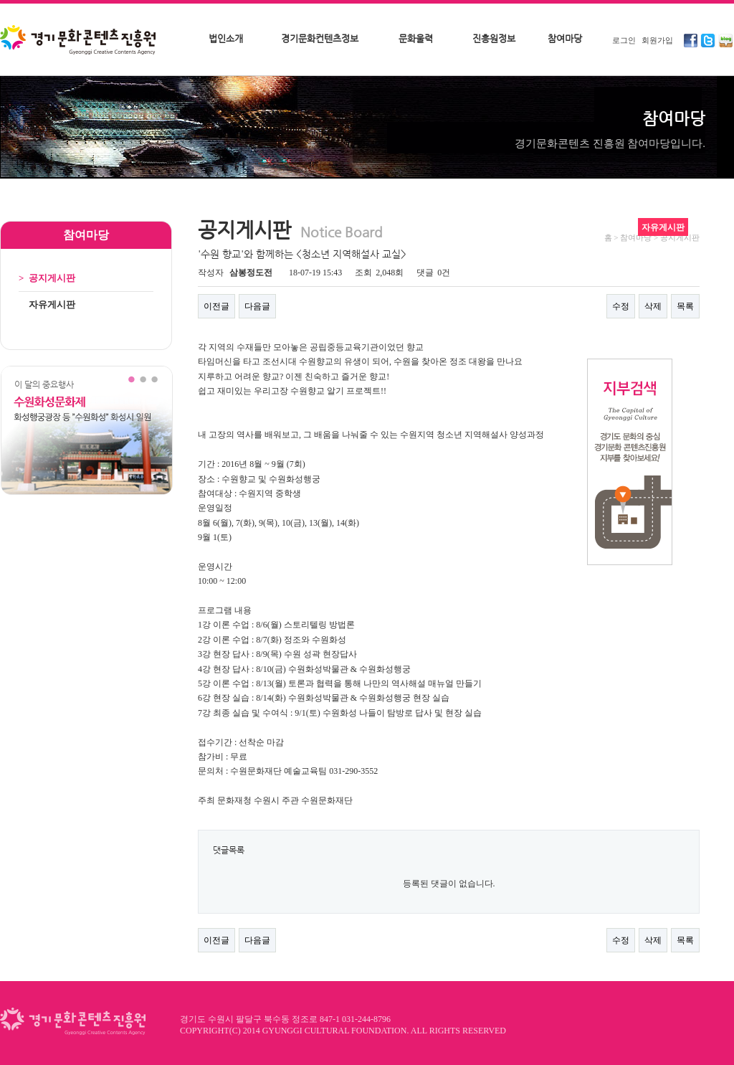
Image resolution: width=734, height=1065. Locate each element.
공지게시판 (47, 278)
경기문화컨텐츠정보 (319, 38)
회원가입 (657, 40)
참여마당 (565, 38)
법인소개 (226, 38)
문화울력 (416, 38)
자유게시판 (47, 304)
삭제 (653, 306)
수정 (620, 306)
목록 (685, 306)
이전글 (216, 306)
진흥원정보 (493, 38)
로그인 (624, 40)
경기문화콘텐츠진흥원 (79, 41)
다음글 (257, 306)
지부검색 (629, 462)
